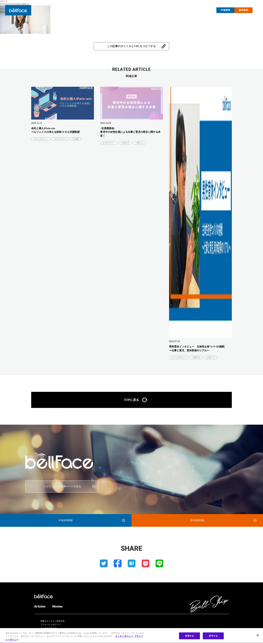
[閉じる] (257, 637)
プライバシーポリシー (51, 624)
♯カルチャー (60, 138)
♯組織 (75, 138)
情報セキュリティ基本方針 (53, 621)
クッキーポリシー (49, 628)
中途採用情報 (66, 520)
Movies (206, 10)
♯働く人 (139, 142)
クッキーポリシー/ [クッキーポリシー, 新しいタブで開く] (124, 638)
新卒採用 (243, 10)
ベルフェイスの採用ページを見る (62, 486)
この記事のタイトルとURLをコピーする (131, 46)
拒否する (189, 637)
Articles (193, 10)
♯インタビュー (41, 138)
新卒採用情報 (197, 520)
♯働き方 (125, 142)
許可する (213, 637)
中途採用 (225, 10)
